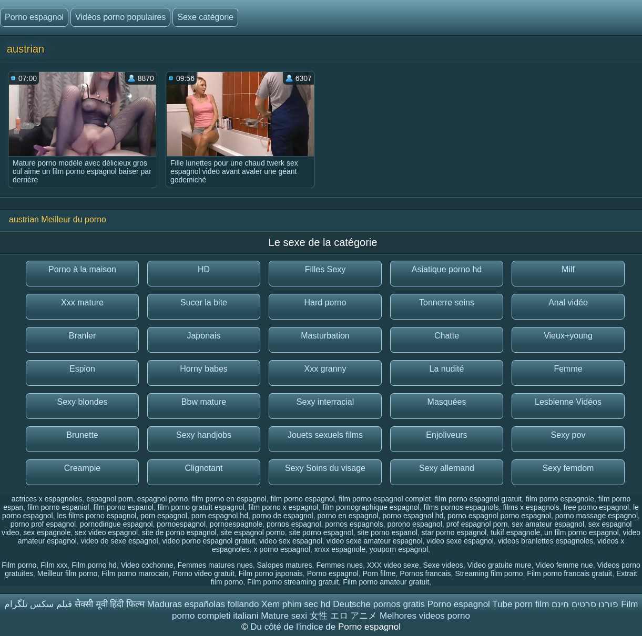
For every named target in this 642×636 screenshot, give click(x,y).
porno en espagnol (347, 515)
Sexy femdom (568, 468)
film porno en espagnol (229, 499)
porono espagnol (415, 524)
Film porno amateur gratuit (386, 582)
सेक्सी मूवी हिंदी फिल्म (110, 604)
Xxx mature (82, 302)
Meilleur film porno (67, 573)
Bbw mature (203, 401)
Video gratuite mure (499, 565)
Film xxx (53, 565)
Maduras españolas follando (203, 604)
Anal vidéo (568, 302)
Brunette (82, 434)
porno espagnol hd (412, 515)
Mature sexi (284, 616)
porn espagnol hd (219, 515)
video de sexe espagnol (119, 541)
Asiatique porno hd (447, 269)
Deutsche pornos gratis (379, 604)
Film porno (19, 565)
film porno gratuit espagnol (201, 507)
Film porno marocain (135, 573)
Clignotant (203, 468)
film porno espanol (123, 507)
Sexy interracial (325, 401)
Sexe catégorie (205, 17)
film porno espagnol (302, 499)
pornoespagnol (181, 524)
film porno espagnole (560, 499)
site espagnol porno (252, 532)
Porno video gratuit (203, 573)
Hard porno (325, 302)
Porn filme (379, 573)
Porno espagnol (34, 17)
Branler (82, 335)
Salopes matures (284, 565)
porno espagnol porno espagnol (499, 515)
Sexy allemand (446, 468)
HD (204, 269)
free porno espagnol (596, 507)
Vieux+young (568, 335)
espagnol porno (162, 499)
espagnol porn (109, 499)
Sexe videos (443, 565)
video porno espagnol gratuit (209, 541)
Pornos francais (425, 573)
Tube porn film (520, 604)
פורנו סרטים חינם (585, 604)
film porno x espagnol (283, 507)
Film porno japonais (271, 573)
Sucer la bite (203, 302)
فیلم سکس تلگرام (38, 604)
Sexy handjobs (203, 434)
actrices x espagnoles (47, 499)
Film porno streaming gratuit (293, 582)
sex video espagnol (106, 532)
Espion (82, 368)
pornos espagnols (354, 524)
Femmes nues (339, 565)
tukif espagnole (515, 532)
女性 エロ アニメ (343, 616)
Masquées (446, 401)
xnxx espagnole (339, 549)
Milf (568, 269)
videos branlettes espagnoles (545, 541)
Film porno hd (94, 565)
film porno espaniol (58, 507)
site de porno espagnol (179, 532)
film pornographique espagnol (370, 507)
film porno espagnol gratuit (478, 499)
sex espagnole (46, 532)
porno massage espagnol (596, 515)
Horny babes (204, 368)
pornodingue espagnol (116, 524)
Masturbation (325, 335)
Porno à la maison (82, 269)
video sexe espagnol (460, 541)
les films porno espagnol (96, 515)
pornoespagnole (236, 524)
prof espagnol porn (477, 524)
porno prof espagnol (43, 524)
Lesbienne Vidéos (568, 401)
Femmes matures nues (215, 565)
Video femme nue (564, 565)
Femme (568, 368)
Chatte (446, 335)
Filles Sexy (325, 269)
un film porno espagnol (581, 532)
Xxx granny (325, 368)
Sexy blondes (82, 401)
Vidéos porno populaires (120, 17)
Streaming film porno (489, 573)
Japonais (203, 335)
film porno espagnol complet (385, 499)
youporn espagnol (399, 549)
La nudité (447, 368)
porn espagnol (163, 515)
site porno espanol (387, 532)
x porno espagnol (281, 549)
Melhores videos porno (425, 616)
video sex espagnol (290, 541)
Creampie (82, 468)
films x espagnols (531, 507)
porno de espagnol (282, 515)
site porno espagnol (321, 532)
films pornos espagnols (460, 507)
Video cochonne (147, 565)
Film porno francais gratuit (569, 573)
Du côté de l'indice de (294, 627)
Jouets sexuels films (325, 434)
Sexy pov (568, 434)
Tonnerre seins (446, 302)
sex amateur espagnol (548, 524)
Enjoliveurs (446, 434)
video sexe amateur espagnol (375, 541)
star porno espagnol (454, 532)
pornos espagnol (294, 524)
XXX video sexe (393, 565)
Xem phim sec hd (295, 604)
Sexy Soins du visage (325, 468)
